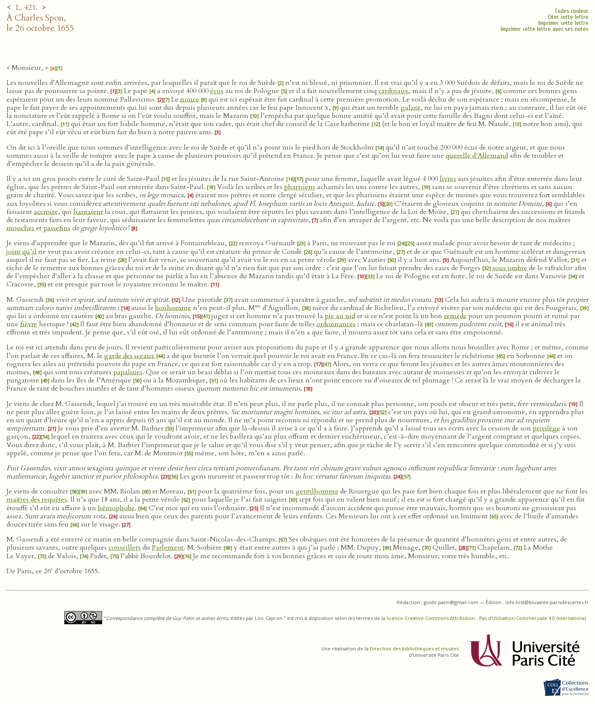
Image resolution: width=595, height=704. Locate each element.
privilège (546, 428)
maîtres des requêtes (36, 499)
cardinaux (393, 91)
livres (448, 179)
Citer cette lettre (568, 17)
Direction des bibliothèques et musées (414, 648)
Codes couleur (572, 11)
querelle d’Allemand (477, 155)
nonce (189, 99)
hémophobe (116, 508)
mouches (20, 228)
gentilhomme (317, 491)
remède (455, 316)
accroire (46, 212)
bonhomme (173, 308)
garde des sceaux (129, 356)
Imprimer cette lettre (563, 23)
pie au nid (340, 316)
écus (217, 91)
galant (410, 107)
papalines (127, 372)
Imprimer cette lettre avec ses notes (545, 29)
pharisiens (299, 187)
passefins (56, 228)
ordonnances (336, 324)
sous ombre (509, 268)
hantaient (88, 212)
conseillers (125, 547)
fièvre (28, 324)
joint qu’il (21, 251)
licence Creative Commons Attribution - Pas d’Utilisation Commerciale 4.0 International (486, 618)
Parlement (168, 547)
